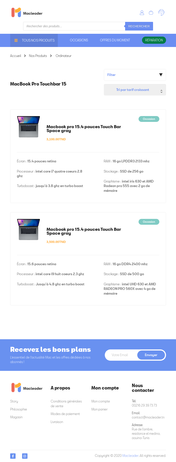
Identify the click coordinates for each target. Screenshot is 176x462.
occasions (79, 40)
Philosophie (18, 409)
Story (14, 401)
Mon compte (100, 401)
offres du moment (115, 40)
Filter (111, 75)
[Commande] (135, 89)
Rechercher (139, 26)
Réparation (154, 40)
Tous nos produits (35, 40)
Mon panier (99, 409)
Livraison (57, 422)
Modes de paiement (65, 414)
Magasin (16, 417)
